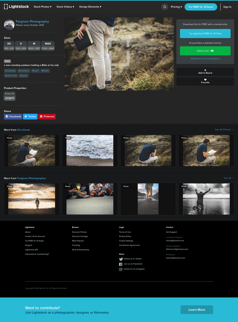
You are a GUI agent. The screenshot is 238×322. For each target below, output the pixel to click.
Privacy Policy (125, 235)
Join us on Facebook (133, 263)
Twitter (30, 116)
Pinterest (47, 116)
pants (23, 75)
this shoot (22, 130)
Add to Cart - (205, 51)
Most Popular (78, 240)
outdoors (24, 70)
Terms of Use (125, 231)
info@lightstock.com (175, 240)
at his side (11, 75)
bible (45, 70)
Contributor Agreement (129, 244)
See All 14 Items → (224, 129)
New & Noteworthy (80, 249)
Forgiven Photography (32, 21)
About (28, 231)
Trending (76, 244)
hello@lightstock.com (175, 257)
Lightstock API (31, 249)
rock (35, 70)
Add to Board (205, 72)
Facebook (13, 116)
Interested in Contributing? (37, 253)
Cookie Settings (126, 240)
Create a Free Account (35, 235)
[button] (42, 7)
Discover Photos (79, 231)
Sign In (227, 7)
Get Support (171, 231)
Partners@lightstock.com (177, 248)
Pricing (176, 7)
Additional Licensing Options (205, 58)
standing (10, 70)
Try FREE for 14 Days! (201, 7)
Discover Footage (80, 235)
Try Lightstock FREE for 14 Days (205, 33)
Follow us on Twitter (133, 258)
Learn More (197, 309)
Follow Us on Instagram (134, 268)
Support (28, 244)
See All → (229, 178)
